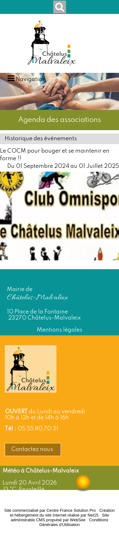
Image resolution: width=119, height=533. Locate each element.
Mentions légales (59, 330)
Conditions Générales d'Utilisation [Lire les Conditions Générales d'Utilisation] (73, 522)
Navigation (31, 79)
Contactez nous (32, 449)
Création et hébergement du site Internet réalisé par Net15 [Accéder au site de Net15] (62, 512)
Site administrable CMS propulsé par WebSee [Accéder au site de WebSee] (60, 517)
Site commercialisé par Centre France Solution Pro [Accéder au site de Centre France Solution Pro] (50, 510)
